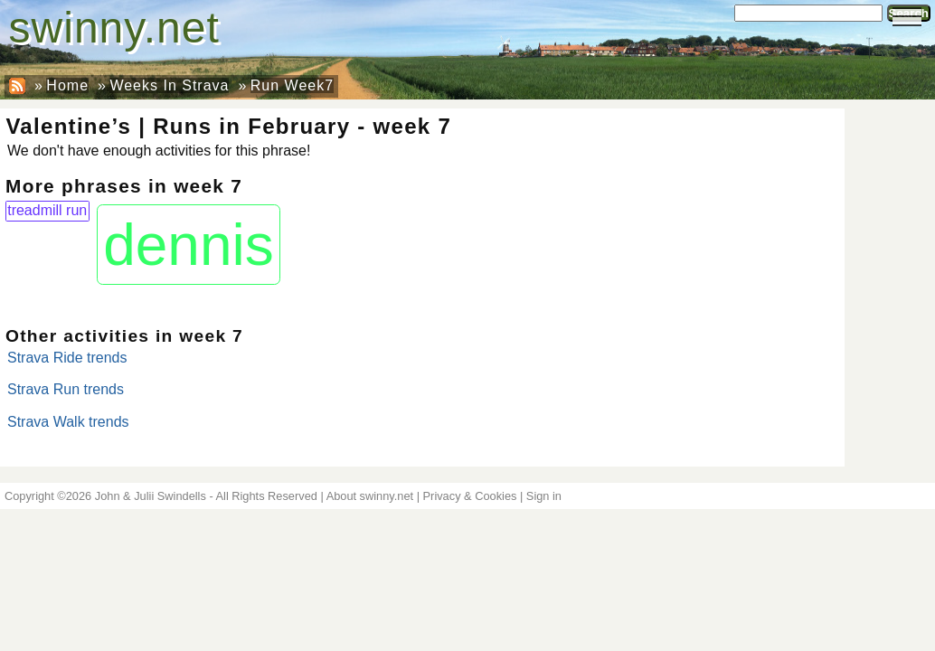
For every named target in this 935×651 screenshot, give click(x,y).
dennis (188, 245)
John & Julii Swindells (150, 496)
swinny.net (114, 28)
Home (67, 85)
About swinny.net (370, 496)
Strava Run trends (65, 389)
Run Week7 (292, 85)
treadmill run (47, 210)
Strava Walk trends (68, 421)
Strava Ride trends (67, 357)
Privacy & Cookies (470, 496)
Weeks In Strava (169, 85)
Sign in (544, 496)
